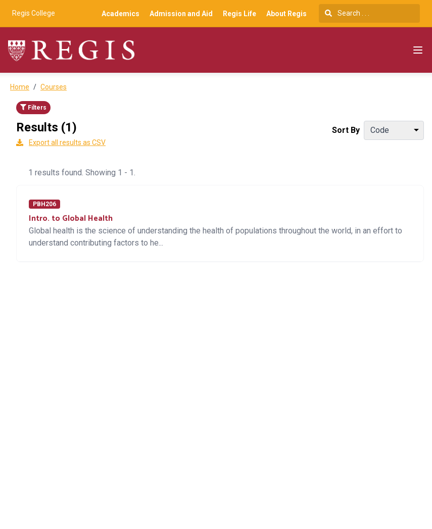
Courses (53, 87)
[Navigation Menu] (418, 50)
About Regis (286, 14)
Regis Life (239, 14)
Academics (120, 14)
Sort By (346, 130)
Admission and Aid (181, 14)
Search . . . (347, 13)
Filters (33, 107)
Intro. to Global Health (71, 218)
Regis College (33, 13)
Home (19, 87)
